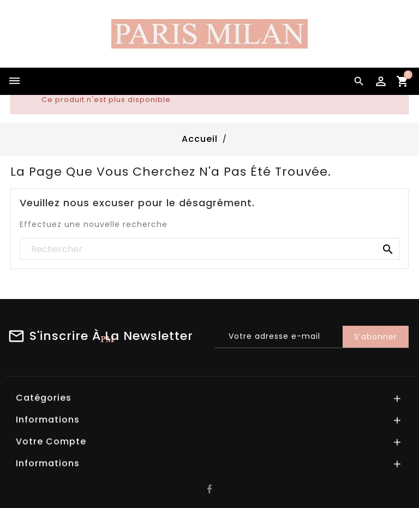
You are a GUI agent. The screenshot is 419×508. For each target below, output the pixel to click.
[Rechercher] (209, 249)
